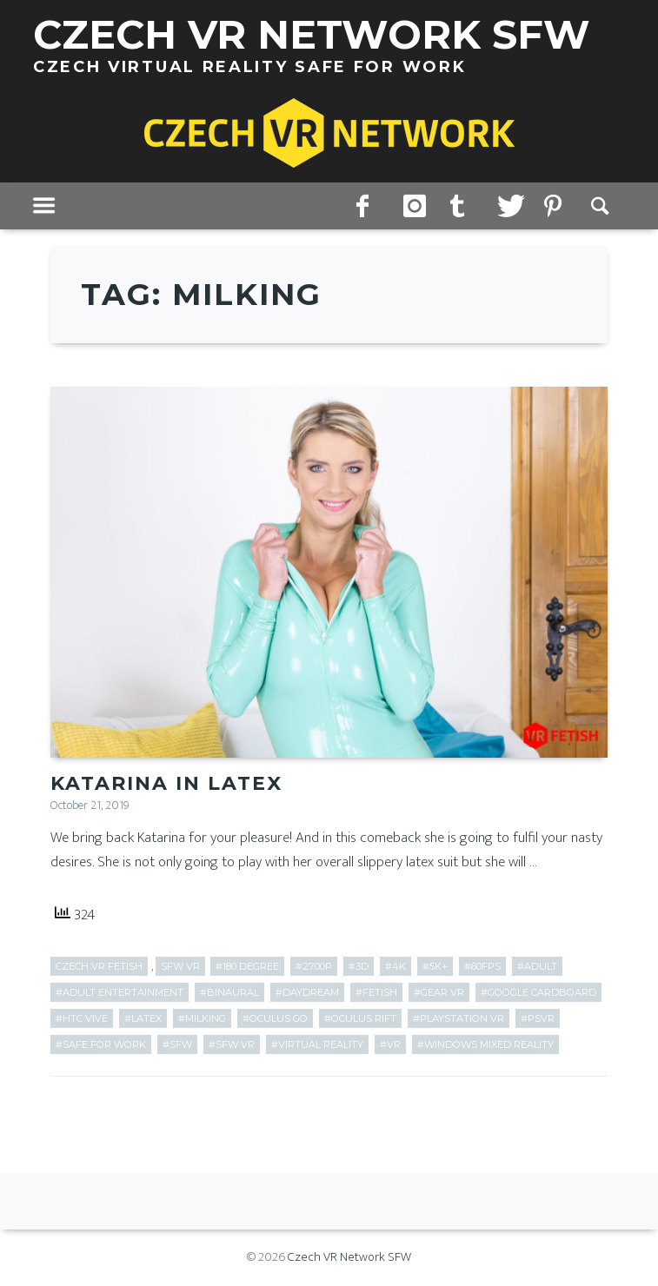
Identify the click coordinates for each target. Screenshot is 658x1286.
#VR (390, 1044)
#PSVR (538, 1018)
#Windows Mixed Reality (485, 1044)
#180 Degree (247, 966)
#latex (143, 1018)
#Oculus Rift (360, 1018)
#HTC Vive (82, 1018)
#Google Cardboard (538, 992)
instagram (413, 206)
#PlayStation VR (458, 1018)
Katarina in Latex (166, 783)
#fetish (376, 992)
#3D (359, 966)
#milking (202, 1018)
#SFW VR (232, 1044)
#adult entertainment (119, 992)
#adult (537, 966)
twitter (507, 206)
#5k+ (435, 966)
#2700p (314, 966)
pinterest (554, 206)
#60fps (482, 966)
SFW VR (180, 966)
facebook (366, 206)
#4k (395, 966)
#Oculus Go (275, 1018)
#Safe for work (101, 1044)
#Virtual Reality (317, 1044)
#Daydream (307, 992)
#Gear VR (439, 992)
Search (601, 206)
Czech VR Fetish (99, 966)
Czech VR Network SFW (349, 1257)
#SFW (177, 1044)
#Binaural (229, 992)
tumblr (460, 206)
